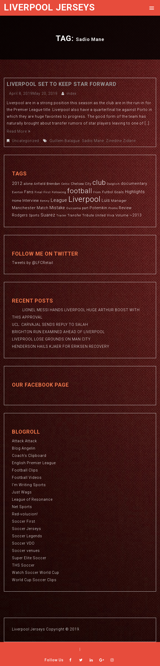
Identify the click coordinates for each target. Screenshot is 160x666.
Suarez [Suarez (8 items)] (48, 215)
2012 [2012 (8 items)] (17, 183)
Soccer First (23, 521)
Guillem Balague (65, 141)
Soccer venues (26, 551)
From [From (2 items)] (97, 192)
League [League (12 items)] (59, 200)
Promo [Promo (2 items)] (113, 208)
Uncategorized (25, 141)
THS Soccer (23, 565)
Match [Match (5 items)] (42, 208)
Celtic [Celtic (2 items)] (65, 184)
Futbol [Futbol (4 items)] (107, 192)
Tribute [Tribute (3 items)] (88, 215)
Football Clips (25, 470)
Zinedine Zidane (121, 141)
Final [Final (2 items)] (38, 192)
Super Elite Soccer (29, 558)
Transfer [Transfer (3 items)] (74, 215)
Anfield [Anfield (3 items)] (40, 184)
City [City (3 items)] (88, 184)
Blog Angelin (23, 448)
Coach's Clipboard (29, 455)
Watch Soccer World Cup (35, 572)
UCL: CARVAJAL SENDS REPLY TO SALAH (50, 324)
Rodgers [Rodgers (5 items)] (20, 215)
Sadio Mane (93, 141)
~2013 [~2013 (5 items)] (136, 215)
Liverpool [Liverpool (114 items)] (84, 199)
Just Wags (22, 492)
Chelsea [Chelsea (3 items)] (77, 184)
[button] (151, 7)
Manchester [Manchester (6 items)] (24, 207)
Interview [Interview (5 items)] (30, 200)
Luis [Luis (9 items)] (106, 200)
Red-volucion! (25, 514)
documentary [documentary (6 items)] (134, 183)
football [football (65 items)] (79, 191)
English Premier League (34, 463)
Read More (18, 131)
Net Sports (22, 507)
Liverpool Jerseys (49, 7)
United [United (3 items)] (100, 215)
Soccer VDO (23, 543)
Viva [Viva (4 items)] (110, 215)
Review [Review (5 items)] (125, 208)
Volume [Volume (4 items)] (121, 215)
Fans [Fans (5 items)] (29, 192)
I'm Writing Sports (29, 485)
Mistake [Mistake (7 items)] (57, 207)
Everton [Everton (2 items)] (17, 192)
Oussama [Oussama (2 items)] (73, 208)
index (72, 93)
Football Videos (27, 477)
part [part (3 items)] (85, 208)
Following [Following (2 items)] (59, 192)
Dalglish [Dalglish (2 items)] (113, 184)
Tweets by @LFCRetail (32, 263)
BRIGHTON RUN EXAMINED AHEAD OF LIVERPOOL (58, 332)
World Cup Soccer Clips (34, 580)
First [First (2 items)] (47, 192)
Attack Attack (24, 441)
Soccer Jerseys (26, 529)
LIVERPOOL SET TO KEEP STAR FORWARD (61, 84)
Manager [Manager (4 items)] (119, 201)
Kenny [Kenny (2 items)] (45, 201)
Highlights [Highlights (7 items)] (135, 192)
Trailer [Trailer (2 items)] (61, 215)
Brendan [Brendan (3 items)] (53, 184)
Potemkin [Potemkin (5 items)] (98, 208)
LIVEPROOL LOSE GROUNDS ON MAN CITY (51, 339)
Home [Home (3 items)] (16, 201)
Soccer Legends (27, 536)
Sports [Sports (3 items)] (34, 215)
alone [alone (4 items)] (28, 184)
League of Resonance (32, 499)
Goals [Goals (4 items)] (119, 192)
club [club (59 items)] (99, 182)
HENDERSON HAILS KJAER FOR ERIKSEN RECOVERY (60, 346)
